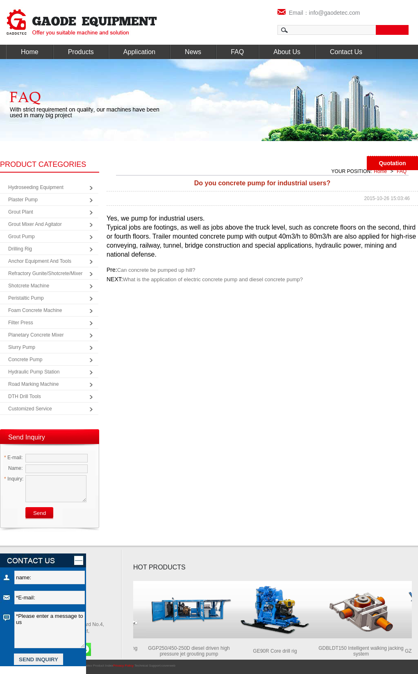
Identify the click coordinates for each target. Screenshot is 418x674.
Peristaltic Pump (26, 298)
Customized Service (30, 409)
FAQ (237, 51)
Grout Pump (21, 236)
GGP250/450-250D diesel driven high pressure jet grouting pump (191, 651)
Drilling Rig (20, 249)
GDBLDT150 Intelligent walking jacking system (362, 651)
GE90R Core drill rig (277, 651)
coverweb (168, 665)
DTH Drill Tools (24, 396)
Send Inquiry (26, 437)
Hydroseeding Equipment (36, 187)
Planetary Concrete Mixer (36, 335)
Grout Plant (20, 212)
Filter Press (20, 323)
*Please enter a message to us (49, 630)
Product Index (103, 665)
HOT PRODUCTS (159, 567)
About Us (286, 51)
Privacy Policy (123, 665)
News (193, 51)
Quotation (392, 163)
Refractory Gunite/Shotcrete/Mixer (45, 273)
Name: (13, 468)
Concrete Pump (25, 359)
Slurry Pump (21, 347)
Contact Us (346, 51)
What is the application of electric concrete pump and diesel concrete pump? (213, 279)
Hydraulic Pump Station (33, 372)
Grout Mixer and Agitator (35, 224)
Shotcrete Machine (28, 286)
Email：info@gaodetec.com (318, 12)
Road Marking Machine (33, 384)
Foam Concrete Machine (35, 310)
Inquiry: (13, 479)
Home (30, 51)
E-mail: (13, 457)
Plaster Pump (23, 200)
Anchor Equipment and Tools (39, 261)
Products (81, 51)
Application (139, 51)
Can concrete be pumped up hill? (156, 270)
